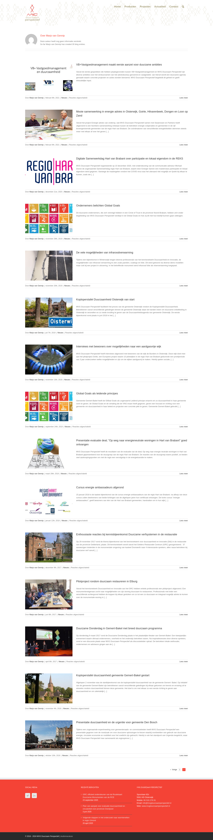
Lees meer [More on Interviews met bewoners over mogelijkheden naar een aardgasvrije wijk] (183, 380)
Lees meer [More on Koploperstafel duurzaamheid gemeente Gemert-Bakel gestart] (183, 709)
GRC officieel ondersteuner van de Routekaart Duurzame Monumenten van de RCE (102, 796)
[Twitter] (27, 795)
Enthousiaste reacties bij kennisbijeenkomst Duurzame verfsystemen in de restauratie (126, 534)
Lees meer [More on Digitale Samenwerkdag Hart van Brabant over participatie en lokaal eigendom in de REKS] (183, 192)
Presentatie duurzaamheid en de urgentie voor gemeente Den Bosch (116, 722)
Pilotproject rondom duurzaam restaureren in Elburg (106, 581)
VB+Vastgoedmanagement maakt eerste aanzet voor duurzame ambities (119, 64)
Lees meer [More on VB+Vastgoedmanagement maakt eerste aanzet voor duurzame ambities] (183, 98)
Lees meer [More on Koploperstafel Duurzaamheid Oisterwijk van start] (183, 333)
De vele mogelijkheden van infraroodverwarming (104, 252)
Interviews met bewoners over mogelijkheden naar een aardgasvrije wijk (118, 346)
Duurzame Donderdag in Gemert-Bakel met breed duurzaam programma (119, 628)
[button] (183, 6)
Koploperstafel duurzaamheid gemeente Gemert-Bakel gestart (112, 675)
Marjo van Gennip (36, 98)
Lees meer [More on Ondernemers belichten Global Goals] (183, 239)
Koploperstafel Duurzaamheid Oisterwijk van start (105, 299)
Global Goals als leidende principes (97, 393)
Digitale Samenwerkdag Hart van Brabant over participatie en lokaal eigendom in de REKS (129, 158)
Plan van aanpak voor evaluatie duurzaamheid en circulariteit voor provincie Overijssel (104, 807)
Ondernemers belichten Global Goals (98, 205)
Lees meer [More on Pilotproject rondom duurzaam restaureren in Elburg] (183, 615)
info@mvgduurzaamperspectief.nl (157, 803)
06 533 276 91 (149, 800)
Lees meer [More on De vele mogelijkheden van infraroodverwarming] (183, 286)
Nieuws (64, 98)
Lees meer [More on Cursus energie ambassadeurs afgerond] (183, 521)
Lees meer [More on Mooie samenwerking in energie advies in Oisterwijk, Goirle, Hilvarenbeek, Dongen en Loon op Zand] (183, 145)
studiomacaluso (66, 836)
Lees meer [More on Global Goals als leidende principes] (183, 427)
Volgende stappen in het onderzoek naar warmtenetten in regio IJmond (106, 819)
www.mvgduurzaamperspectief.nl (156, 806)
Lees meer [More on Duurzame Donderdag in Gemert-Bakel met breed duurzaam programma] (183, 662)
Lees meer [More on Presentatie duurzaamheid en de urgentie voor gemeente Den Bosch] (183, 755)
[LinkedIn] (34, 795)
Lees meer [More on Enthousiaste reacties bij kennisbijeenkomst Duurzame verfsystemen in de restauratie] (183, 568)
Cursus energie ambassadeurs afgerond (100, 487)
